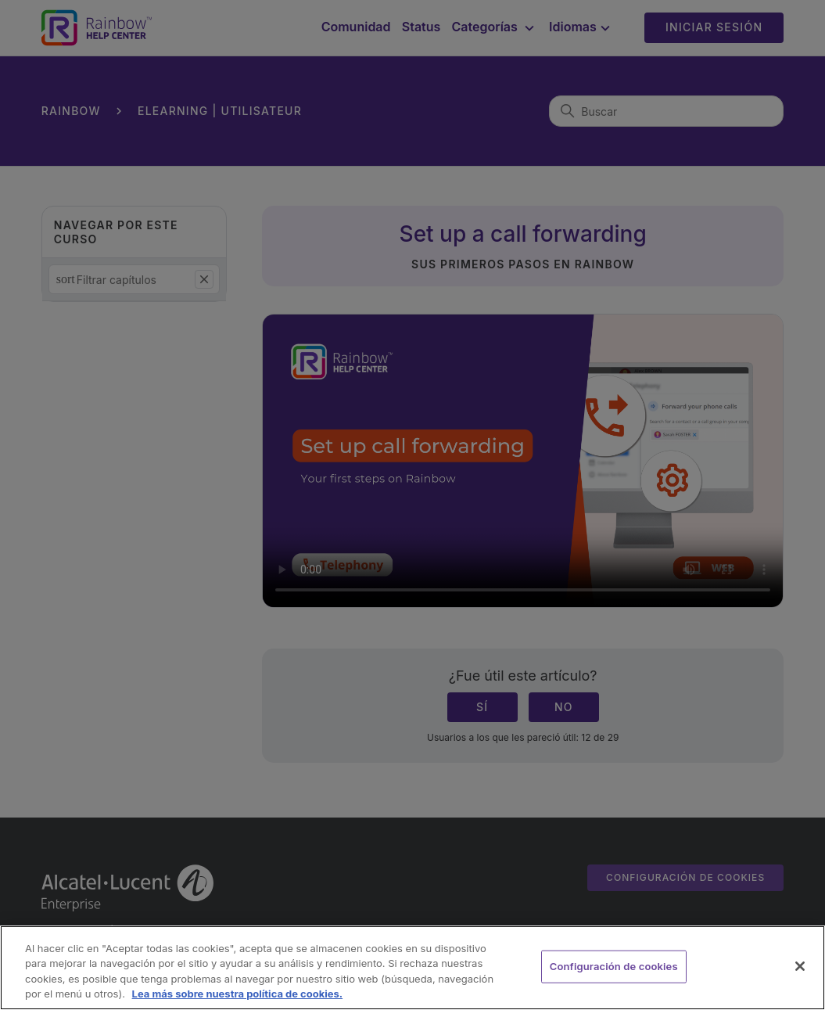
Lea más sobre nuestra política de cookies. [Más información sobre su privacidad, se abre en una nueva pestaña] (237, 993)
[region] (412, 968)
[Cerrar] (800, 966)
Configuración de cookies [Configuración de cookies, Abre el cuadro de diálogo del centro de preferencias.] (614, 966)
